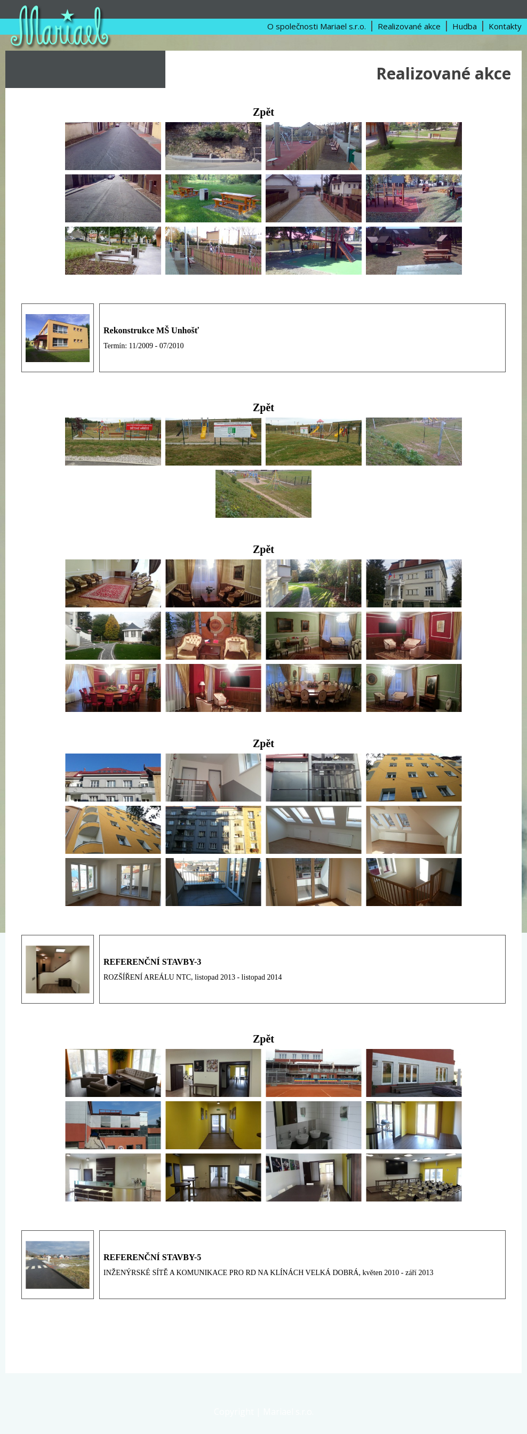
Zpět (263, 112)
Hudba (464, 26)
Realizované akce (409, 26)
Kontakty (505, 26)
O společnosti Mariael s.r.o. (316, 26)
